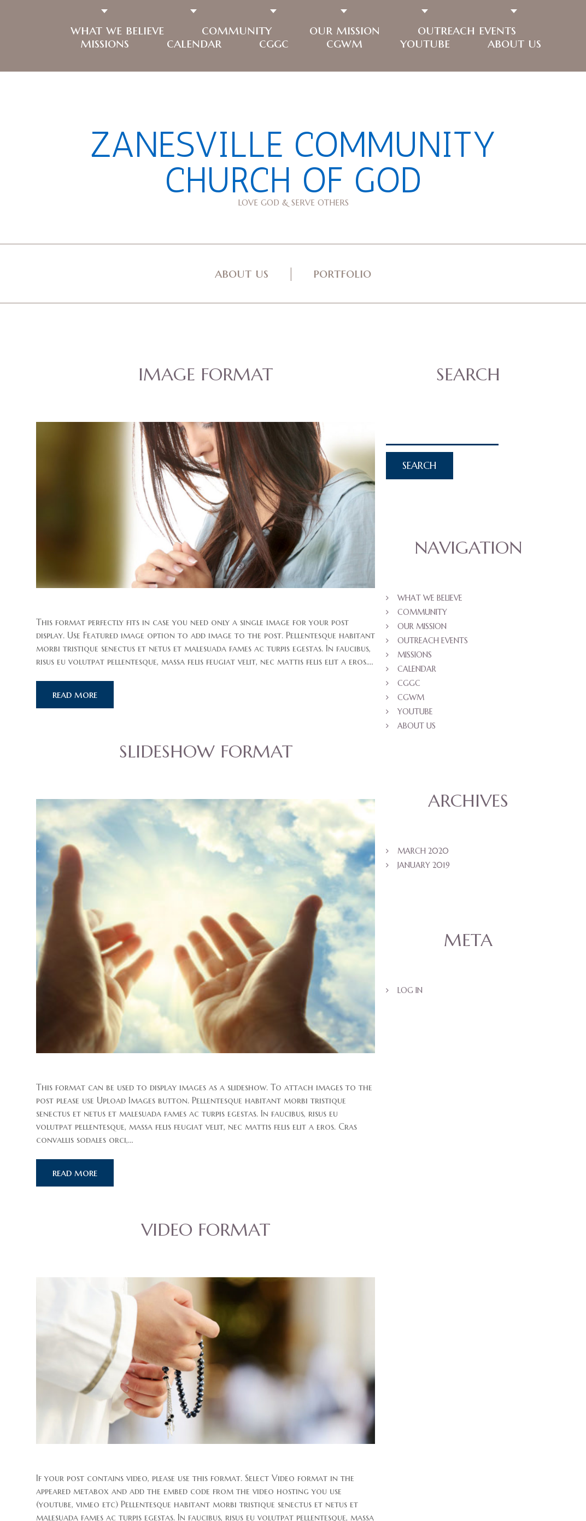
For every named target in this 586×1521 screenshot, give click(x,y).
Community (237, 30)
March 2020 (423, 851)
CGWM (344, 43)
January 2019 (423, 865)
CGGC (274, 43)
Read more (74, 694)
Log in (410, 990)
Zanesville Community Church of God (293, 162)
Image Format (205, 374)
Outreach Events (467, 30)
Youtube (425, 43)
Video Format (205, 1230)
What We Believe (117, 30)
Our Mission (344, 30)
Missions (104, 43)
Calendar (194, 43)
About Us (241, 273)
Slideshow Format (205, 751)
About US (514, 43)
